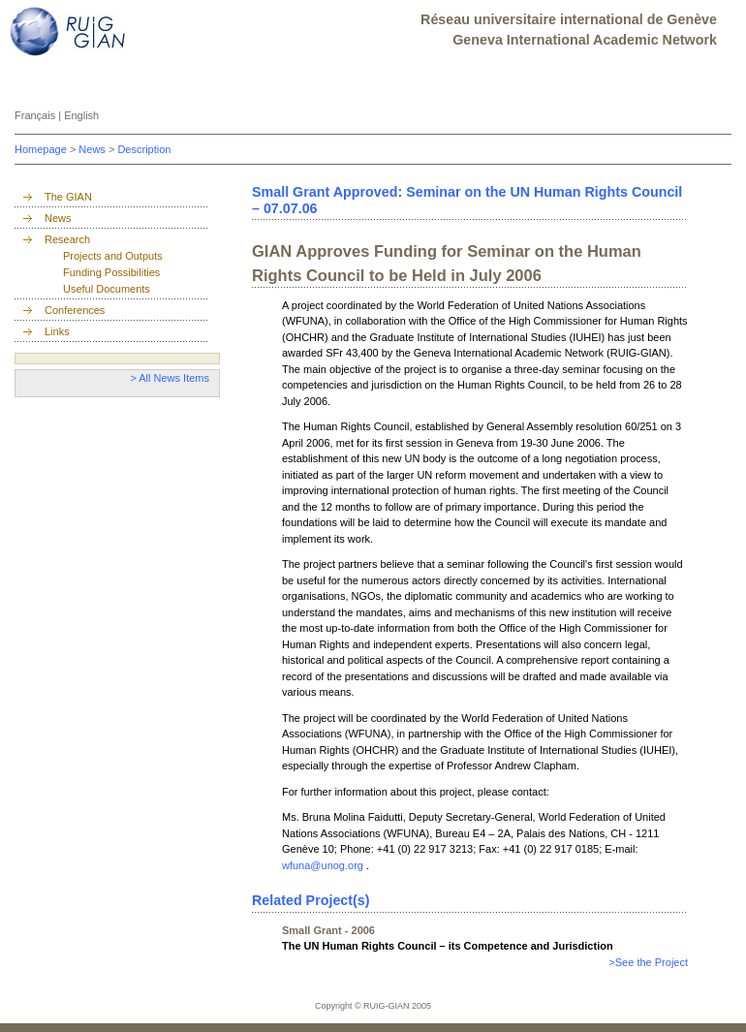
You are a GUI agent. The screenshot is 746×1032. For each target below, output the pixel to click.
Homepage (42, 149)
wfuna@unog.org (324, 865)
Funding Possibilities (111, 272)
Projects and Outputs (113, 256)
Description (144, 149)
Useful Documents (106, 289)
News (93, 149)
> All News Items (169, 378)
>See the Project (648, 962)
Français (36, 115)
